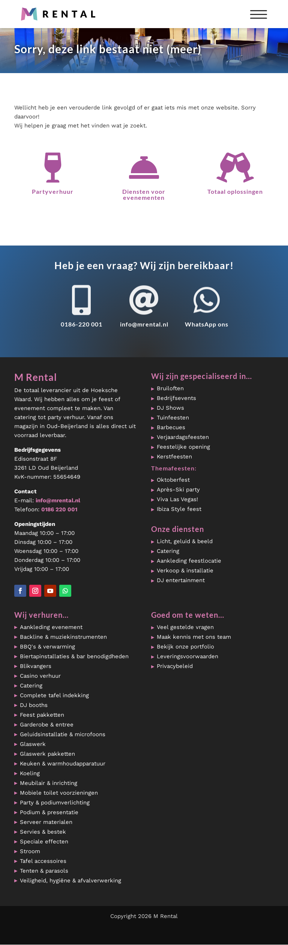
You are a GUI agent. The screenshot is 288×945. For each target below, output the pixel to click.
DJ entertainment (181, 580)
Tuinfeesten (173, 417)
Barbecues (171, 427)
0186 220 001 (59, 509)
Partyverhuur (53, 191)
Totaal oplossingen (235, 191)
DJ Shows (170, 407)
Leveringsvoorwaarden (187, 656)
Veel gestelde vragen (185, 627)
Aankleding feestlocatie (189, 560)
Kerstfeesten (174, 456)
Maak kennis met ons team (194, 636)
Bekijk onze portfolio (185, 646)
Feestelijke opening (183, 446)
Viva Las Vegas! (177, 499)
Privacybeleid (175, 666)
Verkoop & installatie (185, 570)
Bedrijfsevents (176, 398)
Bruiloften (170, 388)
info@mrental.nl (144, 324)
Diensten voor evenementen (143, 194)
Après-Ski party (178, 489)
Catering (168, 551)
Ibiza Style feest (179, 509)
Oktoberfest (173, 479)
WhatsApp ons (206, 324)
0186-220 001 (81, 324)
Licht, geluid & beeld (185, 541)
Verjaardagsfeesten (183, 437)
